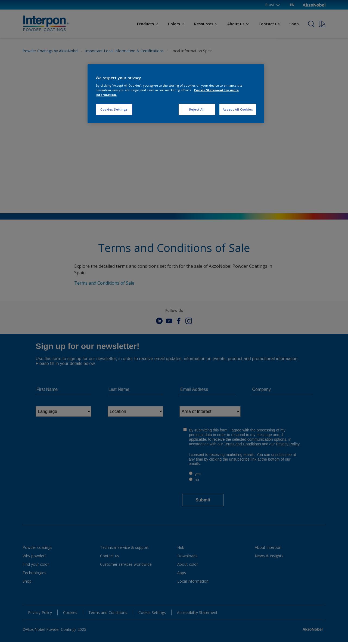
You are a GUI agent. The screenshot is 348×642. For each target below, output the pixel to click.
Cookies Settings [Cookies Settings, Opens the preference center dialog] (114, 109)
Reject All (197, 109)
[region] (176, 93)
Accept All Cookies (238, 109)
